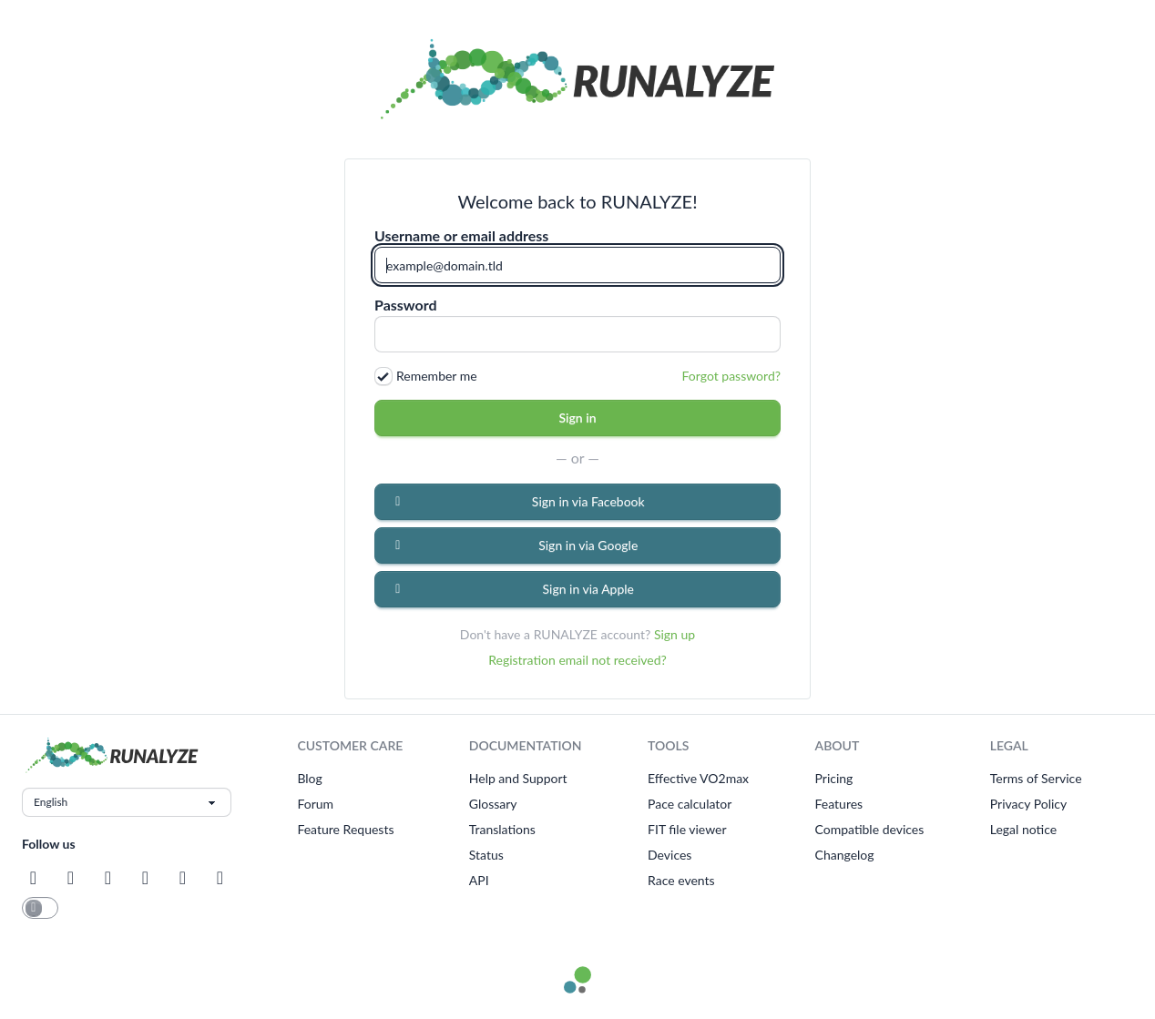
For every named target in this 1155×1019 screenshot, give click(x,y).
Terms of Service (1036, 778)
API (479, 880)
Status (486, 854)
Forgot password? (731, 375)
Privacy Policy (1028, 803)
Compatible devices (870, 829)
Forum (315, 803)
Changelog (844, 854)
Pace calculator (689, 803)
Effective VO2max (698, 778)
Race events (681, 880)
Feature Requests (345, 829)
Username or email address (461, 236)
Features (839, 803)
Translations (502, 829)
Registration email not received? (577, 659)
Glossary (493, 803)
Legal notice (1023, 829)
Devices (669, 854)
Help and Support (518, 778)
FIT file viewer (687, 829)
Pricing (834, 778)
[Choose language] (126, 802)
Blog (309, 778)
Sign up (674, 634)
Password (405, 305)
